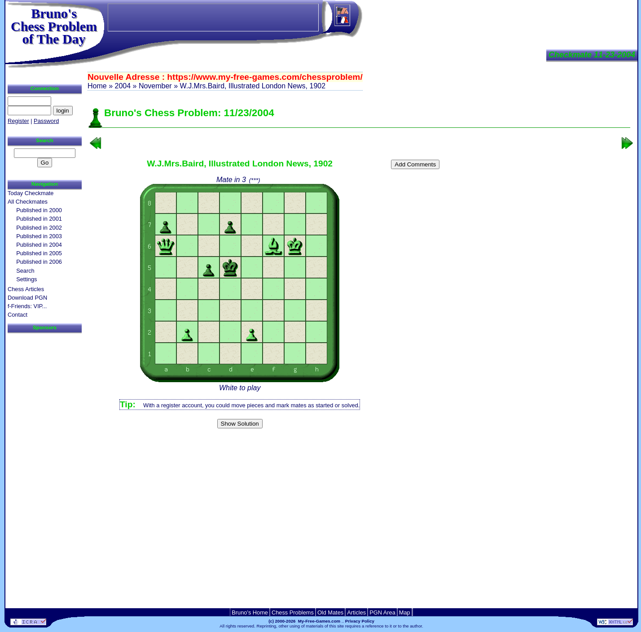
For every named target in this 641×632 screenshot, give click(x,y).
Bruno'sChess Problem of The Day (54, 26)
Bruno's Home (250, 612)
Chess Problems (293, 612)
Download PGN (27, 297)
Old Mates (330, 612)
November (155, 86)
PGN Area (382, 612)
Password (46, 121)
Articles (356, 612)
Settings (26, 279)
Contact (17, 314)
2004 (122, 86)
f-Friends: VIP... (27, 306)
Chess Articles (26, 289)
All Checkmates (28, 201)
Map (404, 612)
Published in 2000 (39, 210)
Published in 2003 (39, 236)
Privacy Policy (359, 621)
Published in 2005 (39, 253)
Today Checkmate (30, 193)
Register (18, 121)
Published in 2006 (39, 261)
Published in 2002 (39, 227)
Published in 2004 (39, 244)
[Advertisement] (360, 446)
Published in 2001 (39, 218)
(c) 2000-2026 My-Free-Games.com (304, 621)
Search (25, 270)
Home (97, 86)
